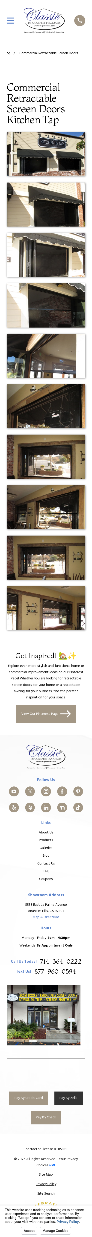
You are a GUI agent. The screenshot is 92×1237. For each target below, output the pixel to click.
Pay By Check (46, 1117)
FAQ (46, 871)
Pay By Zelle (68, 1098)
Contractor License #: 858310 (46, 1149)
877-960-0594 (55, 971)
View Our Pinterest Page (46, 714)
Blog (46, 856)
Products (46, 840)
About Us (46, 832)
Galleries (46, 848)
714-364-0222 (60, 962)
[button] (46, 154)
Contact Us (46, 863)
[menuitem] (46, 1175)
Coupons (46, 879)
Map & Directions (46, 917)
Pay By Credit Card (29, 1098)
